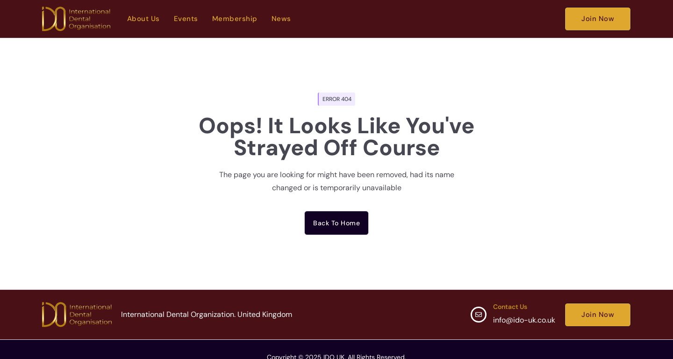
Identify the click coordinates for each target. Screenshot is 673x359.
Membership (235, 18)
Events (186, 18)
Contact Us (510, 306)
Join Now (597, 18)
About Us (143, 18)
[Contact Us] (479, 315)
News (281, 18)
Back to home (336, 223)
